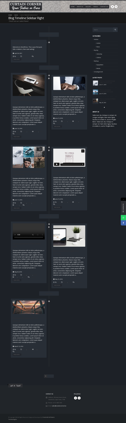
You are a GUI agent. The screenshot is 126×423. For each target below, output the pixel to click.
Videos (95, 6)
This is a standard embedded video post (68, 172)
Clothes (29, 203)
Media (70, 121)
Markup (65, 121)
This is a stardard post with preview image (28, 101)
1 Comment (37, 56)
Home (73, 6)
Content (16, 205)
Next (52, 376)
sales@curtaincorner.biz (59, 406)
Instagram (79, 398)
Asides (29, 131)
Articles (24, 131)
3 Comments (18, 133)
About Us (80, 6)
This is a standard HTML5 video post (27, 245)
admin (18, 56)
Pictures (81, 121)
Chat (40, 131)
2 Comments (78, 282)
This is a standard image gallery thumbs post (27, 173)
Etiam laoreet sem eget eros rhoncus (65, 252)
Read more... (17, 59)
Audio (81, 202)
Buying (24, 203)
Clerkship (29, 275)
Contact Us (104, 6)
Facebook (75, 398)
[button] (68, 88)
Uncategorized (26, 56)
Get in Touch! (15, 385)
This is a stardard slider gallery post (69, 92)
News (98, 47)
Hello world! (18, 43)
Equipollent (99, 65)
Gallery (88, 6)
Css (21, 205)
